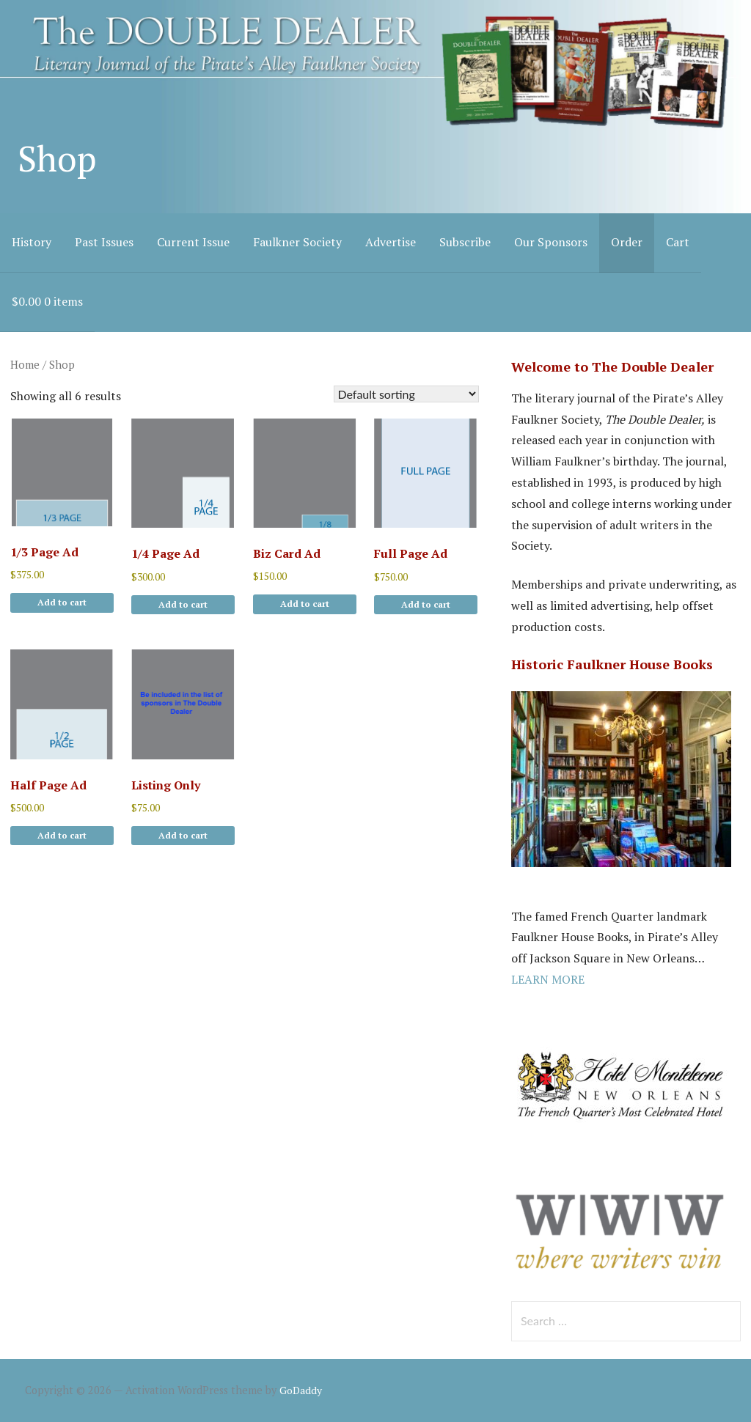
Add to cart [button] (62, 602)
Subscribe (465, 242)
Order (626, 242)
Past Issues (104, 242)
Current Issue (193, 242)
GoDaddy (300, 1390)
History (31, 242)
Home (25, 365)
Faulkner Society (297, 242)
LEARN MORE (548, 979)
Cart (677, 242)
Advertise (390, 242)
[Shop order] (406, 394)
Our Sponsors (550, 242)
